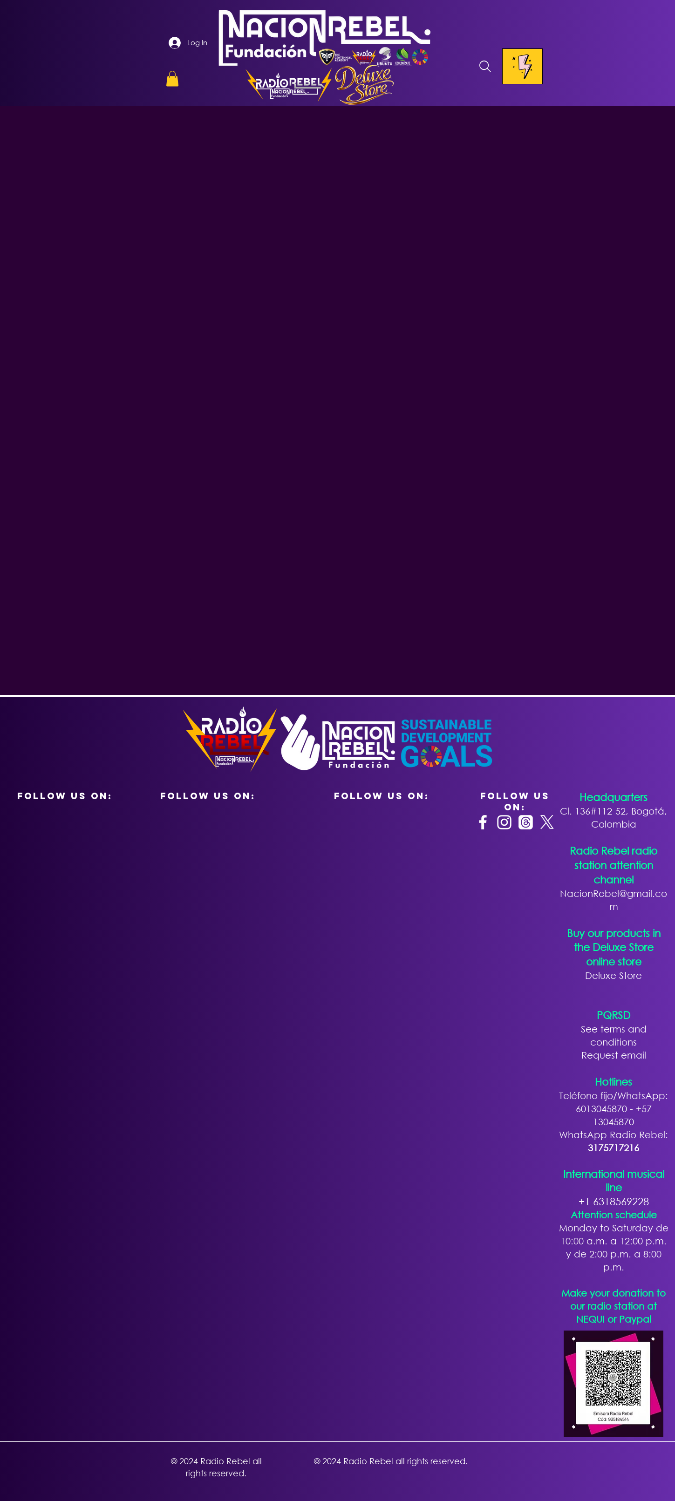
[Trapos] (525, 822)
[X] (547, 822)
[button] (172, 78)
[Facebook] (482, 822)
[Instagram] (504, 822)
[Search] (485, 66)
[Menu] (522, 66)
